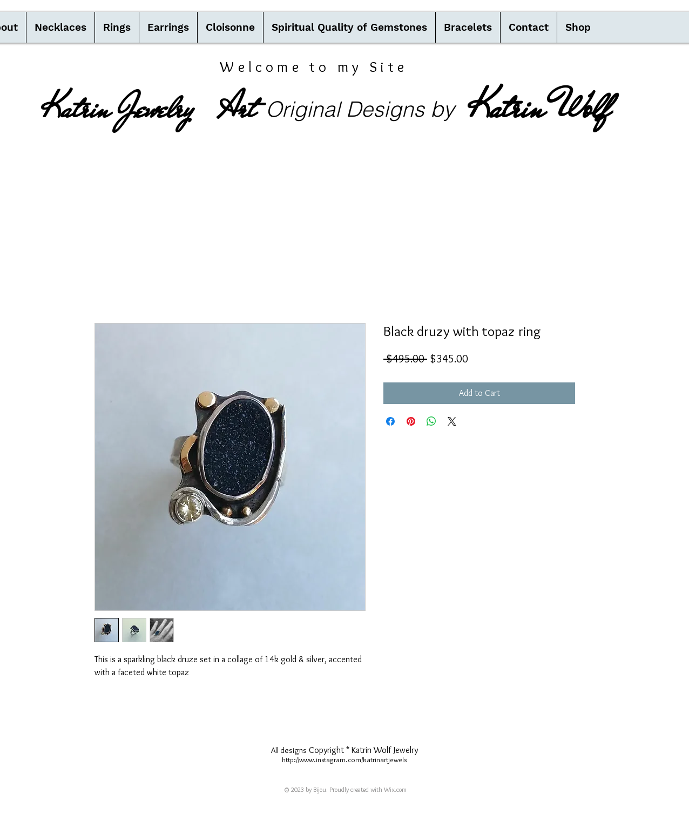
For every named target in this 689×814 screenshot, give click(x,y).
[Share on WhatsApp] (431, 421)
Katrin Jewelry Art (148, 108)
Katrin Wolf (539, 107)
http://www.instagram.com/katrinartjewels (344, 759)
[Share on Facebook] (390, 421)
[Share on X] (451, 421)
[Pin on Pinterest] (410, 421)
